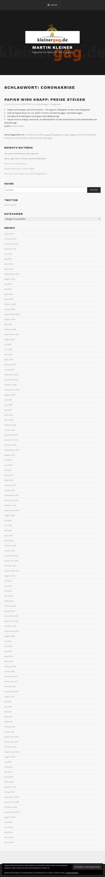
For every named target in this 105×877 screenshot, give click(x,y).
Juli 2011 (7, 701)
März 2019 (8, 299)
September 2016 (11, 390)
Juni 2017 (8, 349)
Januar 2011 (9, 732)
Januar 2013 (9, 611)
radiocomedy (35, 138)
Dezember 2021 (11, 244)
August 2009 (10, 817)
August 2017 (9, 339)
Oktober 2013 (10, 566)
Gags (66, 134)
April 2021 (8, 264)
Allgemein (56, 104)
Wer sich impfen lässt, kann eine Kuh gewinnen (25, 174)
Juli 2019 (8, 284)
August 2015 (9, 455)
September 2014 (11, 510)
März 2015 (8, 480)
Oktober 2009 (10, 807)
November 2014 (11, 500)
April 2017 (8, 354)
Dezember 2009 (11, 797)
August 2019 (9, 279)
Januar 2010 (9, 792)
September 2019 (11, 274)
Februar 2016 (10, 425)
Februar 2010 (10, 787)
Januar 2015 (9, 490)
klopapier (9, 138)
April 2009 (8, 837)
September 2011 (11, 691)
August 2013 (9, 576)
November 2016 (11, 380)
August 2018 (9, 319)
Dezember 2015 (11, 435)
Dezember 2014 (11, 495)
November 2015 (11, 440)
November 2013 (11, 561)
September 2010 (11, 752)
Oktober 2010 (10, 747)
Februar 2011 (9, 727)
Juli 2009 (8, 822)
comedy (29, 134)
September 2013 (11, 571)
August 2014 (9, 515)
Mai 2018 (8, 324)
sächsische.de (17, 126)
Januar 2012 (9, 671)
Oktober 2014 (10, 505)
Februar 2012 (10, 666)
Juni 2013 (8, 586)
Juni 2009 (8, 827)
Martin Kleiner (52, 47)
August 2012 (9, 636)
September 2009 (12, 812)
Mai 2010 (8, 772)
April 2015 (8, 475)
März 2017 (8, 359)
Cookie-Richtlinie (72, 873)
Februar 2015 (10, 485)
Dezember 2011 (11, 676)
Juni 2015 (8, 465)
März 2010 (8, 782)
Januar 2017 (9, 370)
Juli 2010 (8, 762)
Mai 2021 (8, 259)
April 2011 (8, 717)
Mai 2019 (8, 289)
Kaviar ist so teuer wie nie (15, 164)
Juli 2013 (8, 581)
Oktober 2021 (10, 249)
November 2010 (11, 742)
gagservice (75, 134)
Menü (54, 5)
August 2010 (9, 757)
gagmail (59, 134)
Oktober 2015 (10, 445)
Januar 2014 (9, 551)
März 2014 (8, 540)
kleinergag (42, 104)
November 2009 (11, 802)
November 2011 (11, 681)
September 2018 (11, 314)
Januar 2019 (9, 309)
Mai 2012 (8, 651)
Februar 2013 (10, 606)
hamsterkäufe (88, 134)
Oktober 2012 (10, 626)
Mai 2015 (8, 470)
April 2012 (8, 656)
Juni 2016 (8, 405)
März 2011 (8, 722)
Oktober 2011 (10, 686)
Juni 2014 (8, 525)
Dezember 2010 (11, 737)
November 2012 (11, 621)
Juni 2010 (8, 767)
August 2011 (9, 696)
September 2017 (11, 334)
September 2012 (11, 631)
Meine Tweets (10, 205)
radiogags (48, 138)
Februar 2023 (10, 239)
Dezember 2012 (11, 616)
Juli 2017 (8, 344)
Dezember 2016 (11, 375)
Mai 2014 (8, 530)
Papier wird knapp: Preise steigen (44, 100)
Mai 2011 (7, 712)
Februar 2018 (10, 329)
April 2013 (8, 596)
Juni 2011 (8, 707)
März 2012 (8, 661)
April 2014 (8, 535)
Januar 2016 (9, 430)
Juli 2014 (8, 520)
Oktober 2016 (10, 385)
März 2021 (8, 269)
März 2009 (9, 842)
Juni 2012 (8, 646)
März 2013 (8, 601)
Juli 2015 (8, 460)
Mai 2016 (8, 410)
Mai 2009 (8, 832)
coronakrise (39, 134)
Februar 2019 (10, 304)
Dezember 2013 (11, 556)
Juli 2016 (8, 400)
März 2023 (9, 234)
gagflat (50, 134)
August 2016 (9, 395)
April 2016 (8, 415)
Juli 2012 (8, 641)
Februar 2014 (10, 546)
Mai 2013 (8, 591)
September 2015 (11, 450)
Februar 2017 (10, 365)
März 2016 (8, 420)
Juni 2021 (8, 254)
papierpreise (21, 138)
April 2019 (8, 294)
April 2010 (8, 777)
